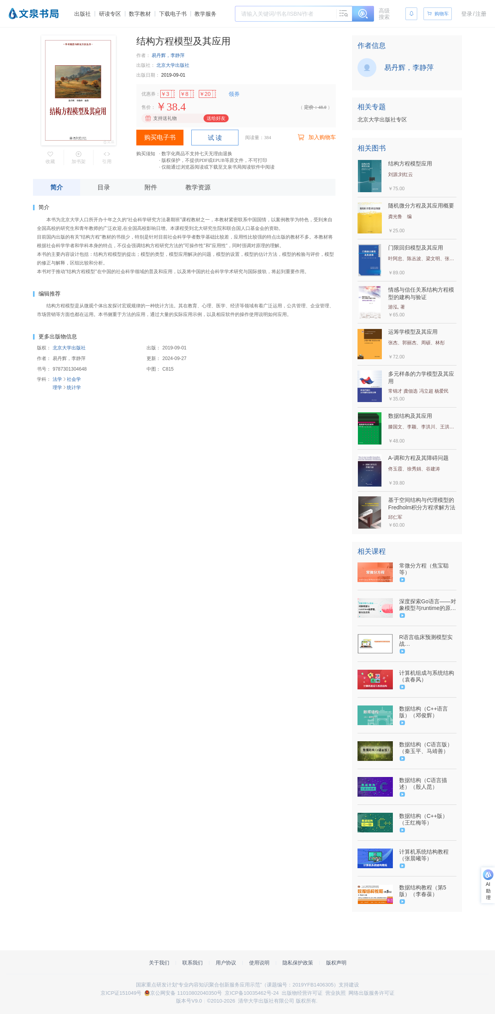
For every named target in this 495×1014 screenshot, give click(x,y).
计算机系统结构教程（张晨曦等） (424, 855)
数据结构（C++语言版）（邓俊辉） (423, 711)
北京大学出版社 (172, 65)
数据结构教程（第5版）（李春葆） (422, 890)
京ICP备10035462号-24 (252, 993)
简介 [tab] (56, 187)
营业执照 (335, 993)
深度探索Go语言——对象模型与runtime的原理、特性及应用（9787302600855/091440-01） (427, 605)
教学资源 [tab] (198, 187)
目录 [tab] (103, 187)
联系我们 (192, 963)
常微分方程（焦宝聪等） (424, 568)
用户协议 (226, 963)
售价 (146, 107)
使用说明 (259, 963)
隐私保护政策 (297, 963)
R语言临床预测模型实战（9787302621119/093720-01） (427, 640)
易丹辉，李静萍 (168, 55)
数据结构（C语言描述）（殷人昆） (423, 783)
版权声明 (336, 963)
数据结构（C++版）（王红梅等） (423, 819)
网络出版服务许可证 (371, 993)
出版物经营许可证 (302, 993)
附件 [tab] (151, 187)
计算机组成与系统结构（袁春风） (426, 676)
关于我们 (159, 963)
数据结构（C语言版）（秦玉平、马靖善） (426, 747)
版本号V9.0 (189, 1001)
